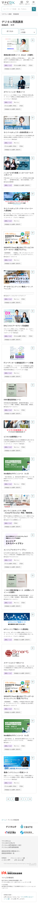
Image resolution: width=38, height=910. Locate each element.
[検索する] (34, 9)
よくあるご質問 (6, 860)
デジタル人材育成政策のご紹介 (11, 845)
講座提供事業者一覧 (8, 853)
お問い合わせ (19, 860)
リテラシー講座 (7, 14)
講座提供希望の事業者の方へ (11, 851)
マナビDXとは (6, 841)
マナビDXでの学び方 (8, 843)
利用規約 (4, 858)
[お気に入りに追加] (32, 40)
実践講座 (16, 14)
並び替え (23, 29)
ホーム (4, 820)
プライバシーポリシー (18, 858)
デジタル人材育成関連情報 (10, 847)
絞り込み (10, 31)
